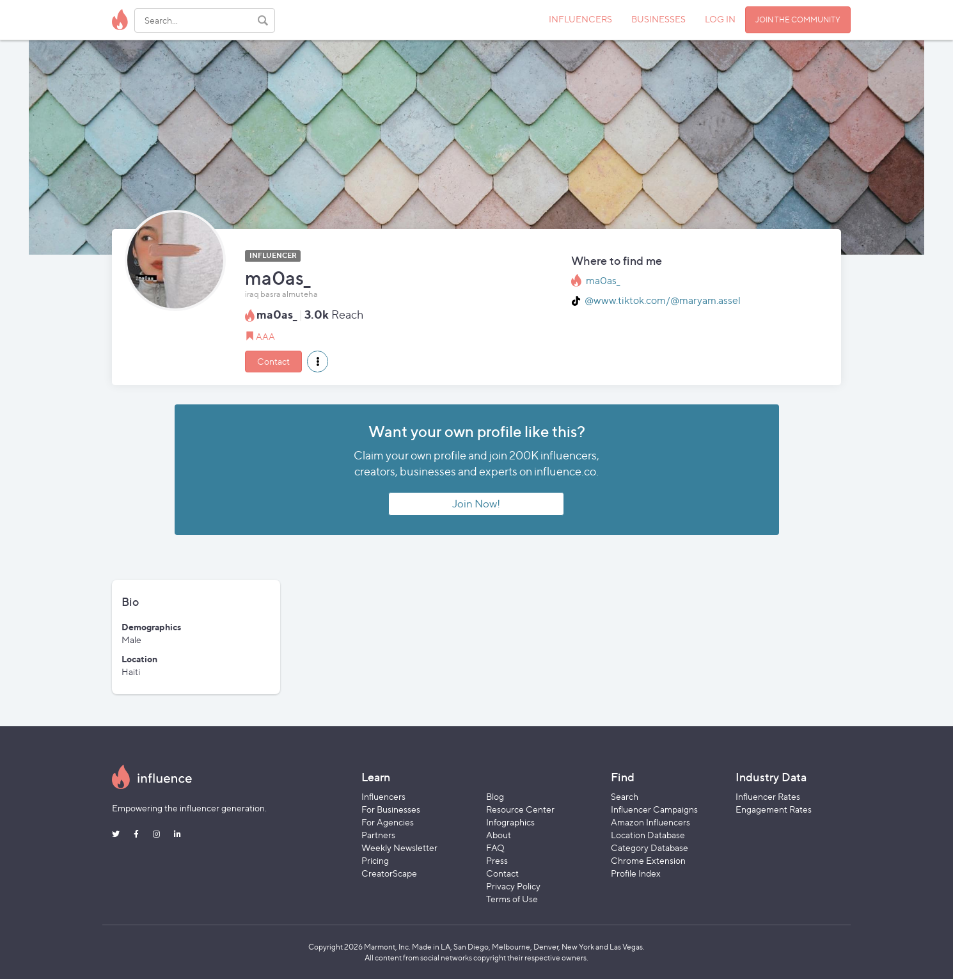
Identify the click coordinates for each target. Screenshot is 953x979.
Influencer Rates (768, 796)
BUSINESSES (658, 18)
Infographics (510, 821)
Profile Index (636, 873)
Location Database (648, 834)
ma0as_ (603, 281)
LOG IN (720, 18)
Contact (273, 361)
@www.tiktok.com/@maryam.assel (663, 300)
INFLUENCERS (580, 18)
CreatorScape (389, 873)
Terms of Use (512, 898)
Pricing (375, 860)
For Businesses (390, 809)
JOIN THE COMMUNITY (797, 19)
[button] (317, 361)
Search (624, 796)
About (498, 834)
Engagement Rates (774, 809)
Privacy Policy (513, 885)
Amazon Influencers (650, 821)
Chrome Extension (648, 860)
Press (497, 860)
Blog (495, 796)
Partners (378, 834)
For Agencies (387, 821)
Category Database (649, 847)
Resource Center (520, 809)
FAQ (495, 847)
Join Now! (476, 503)
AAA (265, 336)
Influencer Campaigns (654, 809)
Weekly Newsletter (399, 847)
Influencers (383, 796)
